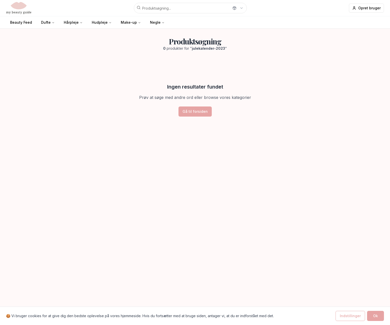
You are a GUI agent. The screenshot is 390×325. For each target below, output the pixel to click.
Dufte (46, 22)
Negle (155, 22)
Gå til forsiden (195, 111)
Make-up (129, 22)
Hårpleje (71, 22)
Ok (375, 316)
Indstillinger (350, 316)
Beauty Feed (21, 22)
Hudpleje (100, 22)
